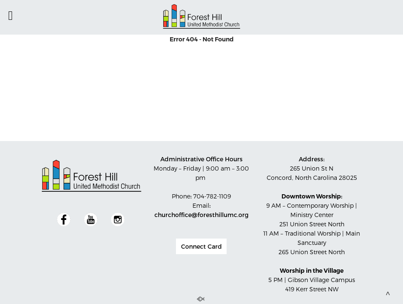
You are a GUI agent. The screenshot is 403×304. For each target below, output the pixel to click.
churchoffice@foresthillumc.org (201, 214)
